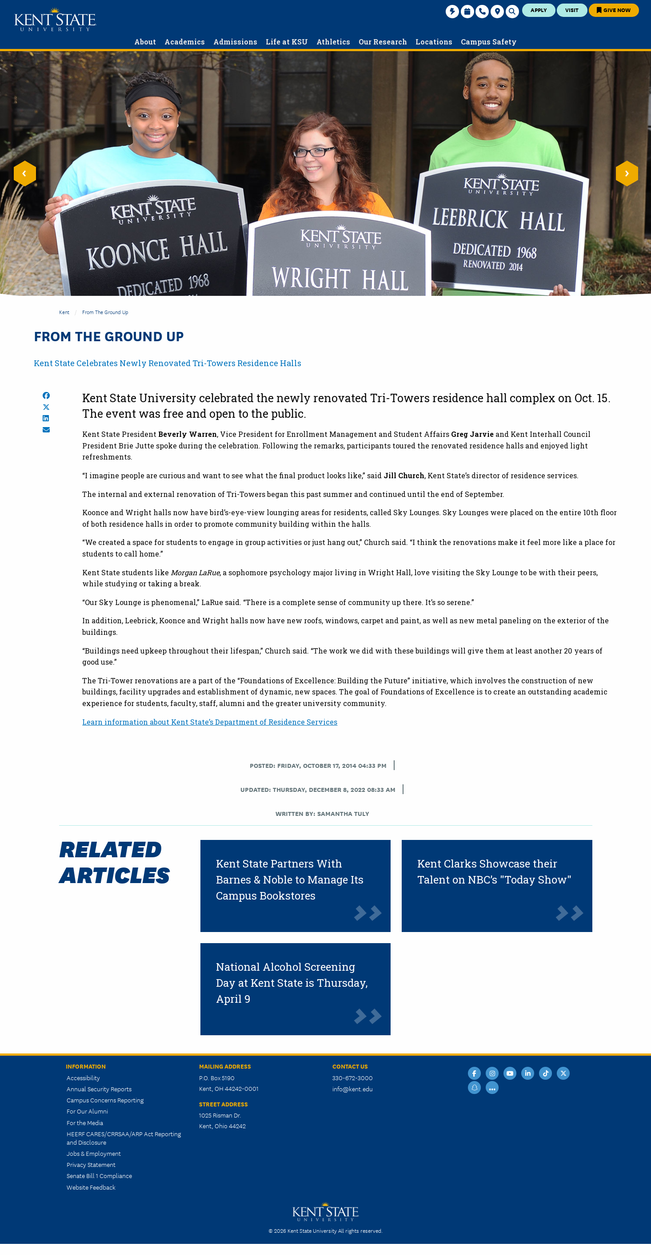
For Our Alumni (87, 1111)
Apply (539, 9)
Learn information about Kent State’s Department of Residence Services (209, 721)
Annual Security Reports (99, 1089)
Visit (572, 9)
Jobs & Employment (94, 1153)
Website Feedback (91, 1187)
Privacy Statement (91, 1164)
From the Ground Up (105, 311)
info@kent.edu (352, 1089)
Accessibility (83, 1077)
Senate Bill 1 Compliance (99, 1175)
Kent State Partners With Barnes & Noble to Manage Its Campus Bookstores (289, 879)
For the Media (85, 1122)
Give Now (614, 9)
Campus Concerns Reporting (105, 1100)
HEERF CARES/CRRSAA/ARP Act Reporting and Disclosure (124, 1138)
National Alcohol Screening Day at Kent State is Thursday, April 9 (291, 983)
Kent (64, 311)
